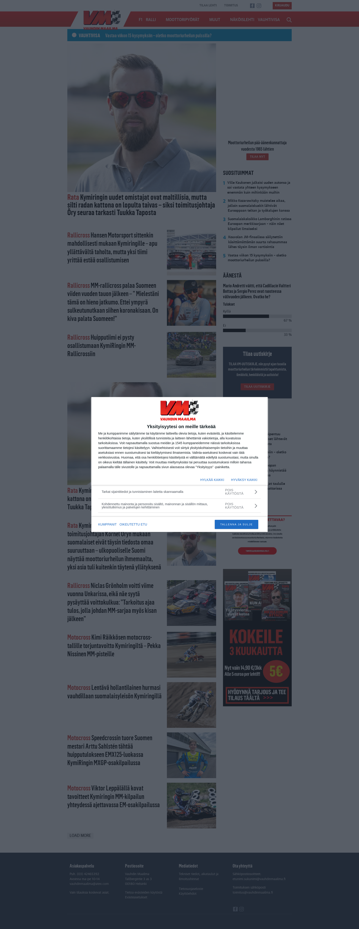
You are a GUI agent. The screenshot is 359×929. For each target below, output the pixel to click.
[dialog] (179, 464)
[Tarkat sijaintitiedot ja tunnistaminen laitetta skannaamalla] (179, 491)
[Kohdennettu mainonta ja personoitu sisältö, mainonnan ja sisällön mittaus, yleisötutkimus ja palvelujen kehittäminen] (179, 505)
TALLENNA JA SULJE (236, 524)
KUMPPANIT (107, 524)
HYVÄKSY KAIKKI (244, 480)
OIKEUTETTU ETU (134, 524)
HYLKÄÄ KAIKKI (212, 480)
